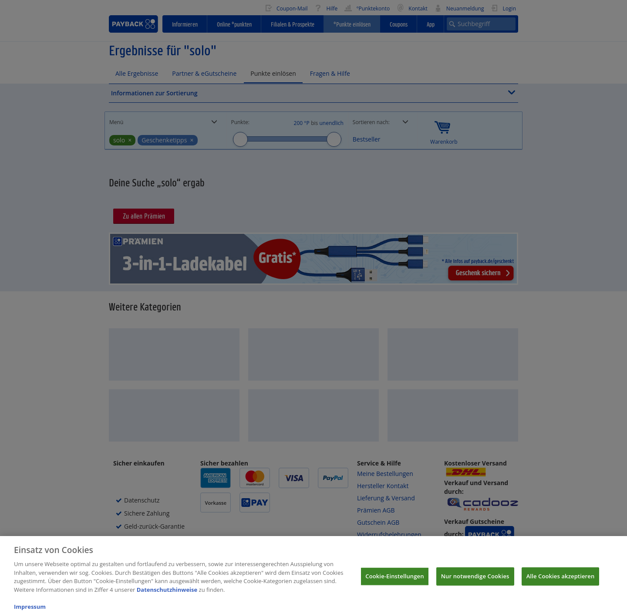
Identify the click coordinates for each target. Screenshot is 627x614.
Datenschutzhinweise (167, 594)
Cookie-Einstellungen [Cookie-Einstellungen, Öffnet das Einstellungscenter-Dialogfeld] (394, 581)
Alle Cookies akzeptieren (560, 581)
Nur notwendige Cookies (475, 581)
